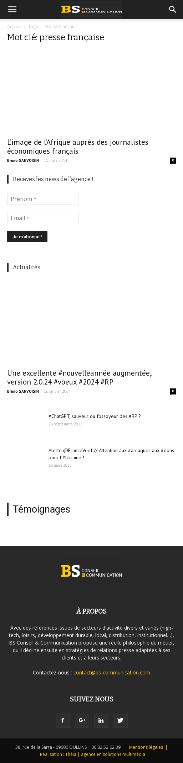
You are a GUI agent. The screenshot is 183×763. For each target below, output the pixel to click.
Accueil (14, 26)
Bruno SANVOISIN (23, 160)
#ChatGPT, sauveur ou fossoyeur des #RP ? (95, 416)
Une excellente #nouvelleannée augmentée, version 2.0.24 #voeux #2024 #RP (79, 377)
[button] (173, 9)
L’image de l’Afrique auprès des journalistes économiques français (77, 146)
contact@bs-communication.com (111, 672)
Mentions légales (146, 747)
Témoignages (41, 509)
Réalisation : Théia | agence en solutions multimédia (92, 754)
